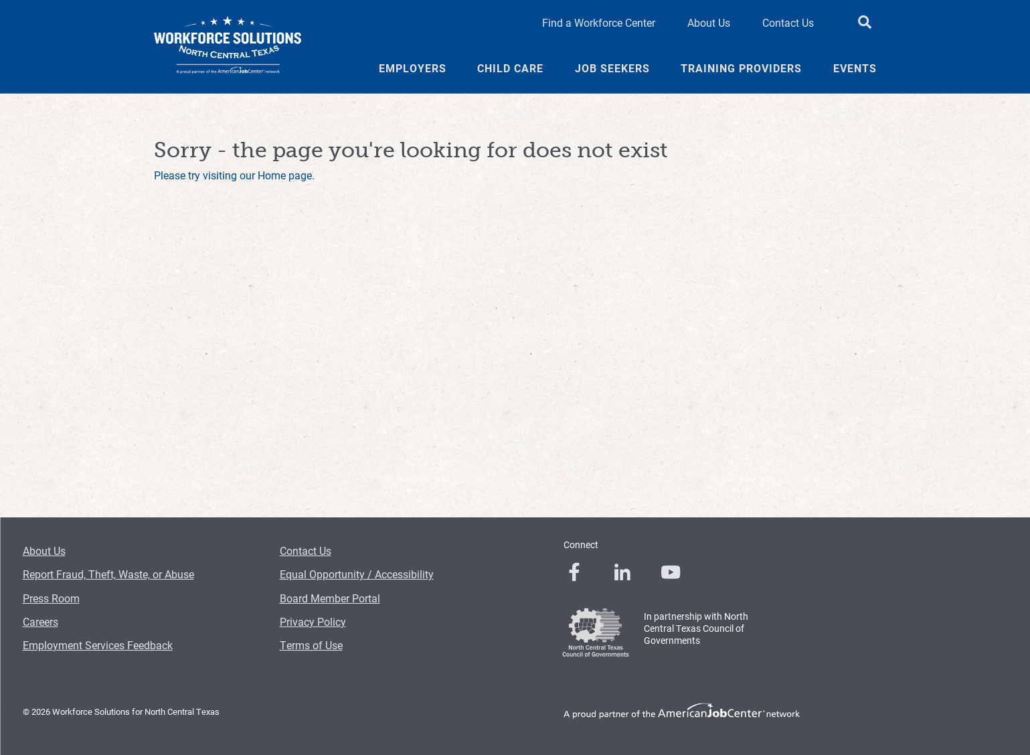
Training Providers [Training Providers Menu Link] (741, 68)
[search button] (865, 23)
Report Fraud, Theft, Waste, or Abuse (108, 574)
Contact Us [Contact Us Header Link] (788, 22)
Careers (40, 621)
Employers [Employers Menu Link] (412, 68)
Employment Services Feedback (98, 645)
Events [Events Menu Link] (855, 68)
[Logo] (227, 47)
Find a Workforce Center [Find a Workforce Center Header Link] (598, 22)
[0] (574, 572)
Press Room (51, 598)
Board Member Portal (330, 598)
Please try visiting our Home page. (234, 175)
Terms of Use (311, 645)
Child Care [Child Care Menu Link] (510, 68)
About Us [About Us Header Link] (708, 22)
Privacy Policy (313, 621)
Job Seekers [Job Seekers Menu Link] (612, 68)
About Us (44, 550)
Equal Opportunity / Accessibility (357, 574)
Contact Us (305, 550)
